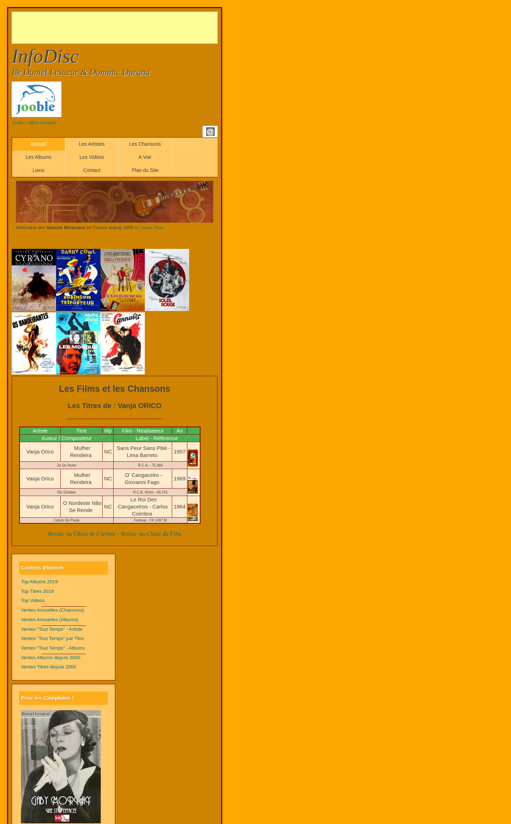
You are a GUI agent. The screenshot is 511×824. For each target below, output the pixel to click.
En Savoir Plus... (150, 227)
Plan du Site (145, 170)
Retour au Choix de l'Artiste (82, 533)
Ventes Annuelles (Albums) (49, 619)
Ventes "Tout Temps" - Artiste (52, 629)
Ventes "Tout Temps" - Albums (53, 648)
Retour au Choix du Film (151, 533)
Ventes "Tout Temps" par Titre (52, 638)
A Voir (145, 157)
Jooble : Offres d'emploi (34, 122)
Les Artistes (91, 144)
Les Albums (38, 157)
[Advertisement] (141, 28)
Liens (38, 170)
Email (210, 131)
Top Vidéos (33, 600)
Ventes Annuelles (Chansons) (52, 610)
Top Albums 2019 (39, 581)
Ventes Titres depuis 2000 (48, 666)
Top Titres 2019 (37, 591)
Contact (91, 170)
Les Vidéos (91, 157)
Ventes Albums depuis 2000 (50, 657)
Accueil (38, 144)
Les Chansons (145, 144)
